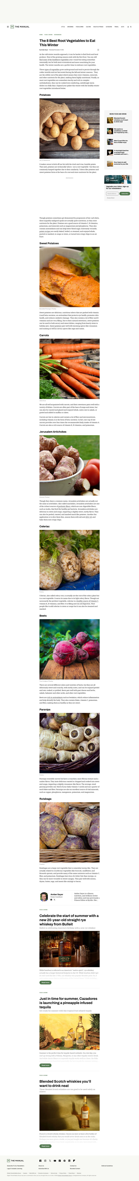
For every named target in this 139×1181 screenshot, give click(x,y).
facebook (51, 899)
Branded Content (75, 1169)
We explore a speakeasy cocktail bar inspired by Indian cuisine (121, 131)
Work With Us (32, 1173)
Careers (25, 1173)
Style (63, 27)
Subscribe (125, 193)
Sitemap (79, 1173)
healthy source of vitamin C (87, 601)
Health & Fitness (98, 27)
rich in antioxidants (55, 697)
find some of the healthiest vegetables (54, 60)
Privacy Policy (110, 197)
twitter (54, 899)
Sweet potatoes (56, 326)
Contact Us (73, 1166)
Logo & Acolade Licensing (14, 1169)
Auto (122, 27)
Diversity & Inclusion (43, 1173)
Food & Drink (79, 27)
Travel (116, 27)
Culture (88, 27)
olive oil (89, 517)
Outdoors (109, 27)
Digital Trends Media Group (14, 1173)
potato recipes (45, 231)
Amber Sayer (44, 49)
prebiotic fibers (64, 506)
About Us (41, 1166)
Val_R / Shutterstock (44, 160)
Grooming (70, 27)
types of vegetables (52, 69)
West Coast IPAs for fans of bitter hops (121, 141)
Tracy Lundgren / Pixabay (46, 681)
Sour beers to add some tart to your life (121, 163)
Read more (45, 982)
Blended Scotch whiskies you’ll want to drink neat (121, 119)
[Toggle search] (130, 26)
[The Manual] (20, 26)
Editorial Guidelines (107, 1166)
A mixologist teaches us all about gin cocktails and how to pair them (121, 153)
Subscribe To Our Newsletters (15, 1166)
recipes (71, 879)
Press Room (72, 1173)
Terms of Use (54, 1173)
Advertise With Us (44, 1169)
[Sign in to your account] (128, 26)
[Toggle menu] (8, 26)
